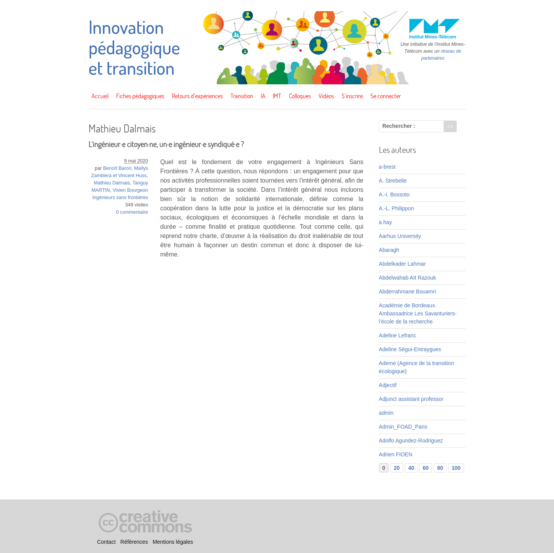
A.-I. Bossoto (394, 194)
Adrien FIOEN (395, 454)
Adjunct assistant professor (411, 399)
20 (397, 468)
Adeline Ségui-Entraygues (410, 349)
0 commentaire (132, 212)
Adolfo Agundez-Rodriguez (411, 440)
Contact (106, 542)
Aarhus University (400, 236)
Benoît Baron (117, 168)
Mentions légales (173, 542)
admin (386, 413)
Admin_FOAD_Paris (403, 427)
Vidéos (326, 96)
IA (263, 96)
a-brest (387, 167)
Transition (241, 96)
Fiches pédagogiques (140, 96)
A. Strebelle (393, 181)
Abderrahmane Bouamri (407, 291)
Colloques (300, 96)
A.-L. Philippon (396, 208)
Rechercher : (399, 126)
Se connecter (385, 96)
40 (411, 468)
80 (440, 468)
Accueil (100, 96)
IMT (277, 96)
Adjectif (388, 385)
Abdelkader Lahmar (402, 264)
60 (426, 468)
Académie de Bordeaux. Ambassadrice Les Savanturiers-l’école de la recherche (418, 313)
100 (456, 468)
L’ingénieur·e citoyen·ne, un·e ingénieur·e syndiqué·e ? (166, 144)
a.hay (385, 222)
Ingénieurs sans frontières (120, 197)
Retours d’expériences (197, 96)
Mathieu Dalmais (112, 183)
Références (134, 542)
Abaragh (389, 250)
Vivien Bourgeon (130, 190)
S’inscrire (352, 96)
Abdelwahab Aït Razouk (407, 278)
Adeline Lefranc (397, 335)
